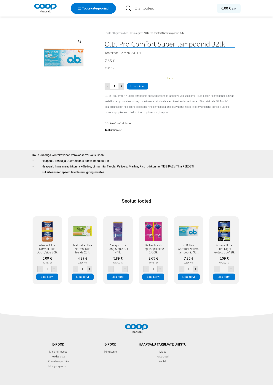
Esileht (108, 33)
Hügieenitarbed (120, 33)
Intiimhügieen (136, 33)
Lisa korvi (139, 86)
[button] (79, 41)
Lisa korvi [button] (47, 277)
